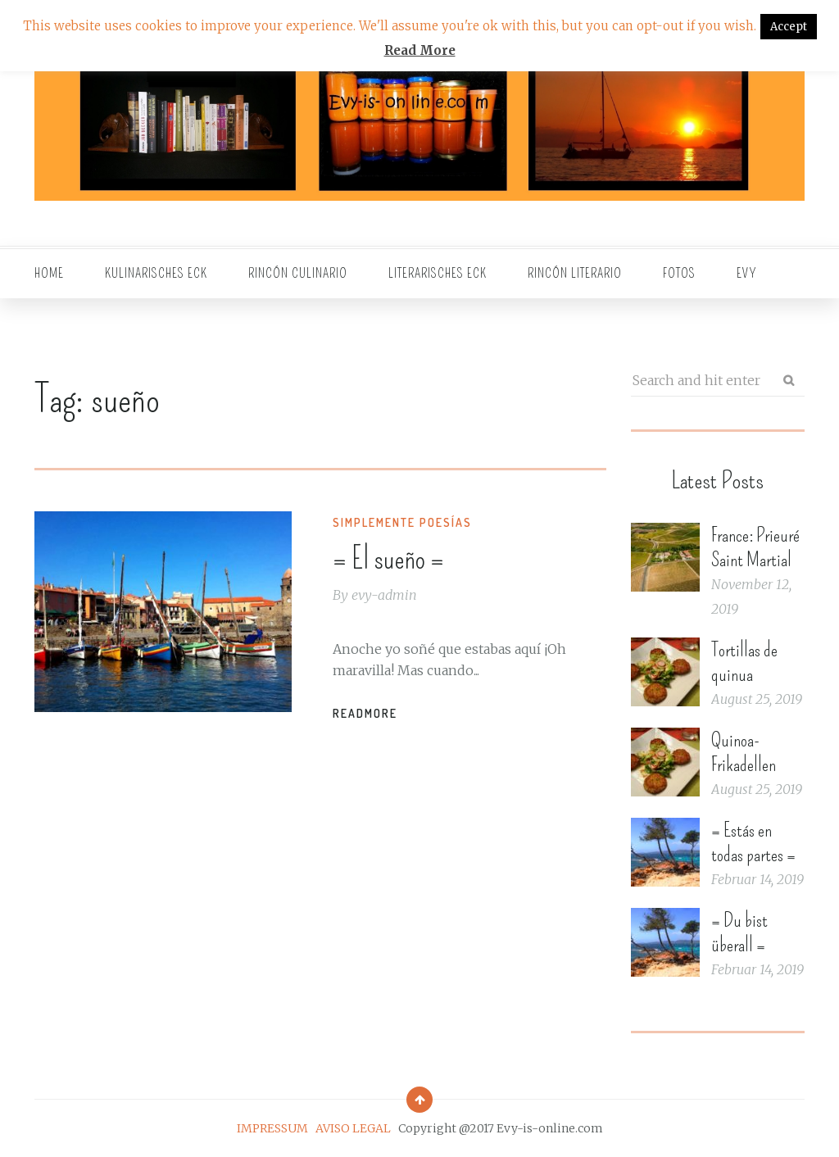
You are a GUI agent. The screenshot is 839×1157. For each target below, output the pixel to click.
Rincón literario (575, 273)
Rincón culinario (297, 273)
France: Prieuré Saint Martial (755, 547)
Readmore (365, 713)
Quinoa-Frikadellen (743, 752)
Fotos (679, 273)
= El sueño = (388, 559)
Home (49, 273)
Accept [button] (788, 27)
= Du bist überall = (739, 932)
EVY (747, 273)
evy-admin (384, 595)
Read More (420, 50)
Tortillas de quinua (744, 662)
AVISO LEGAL (353, 1128)
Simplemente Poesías (402, 522)
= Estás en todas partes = (753, 842)
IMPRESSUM (272, 1128)
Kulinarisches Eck (156, 273)
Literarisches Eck (437, 273)
